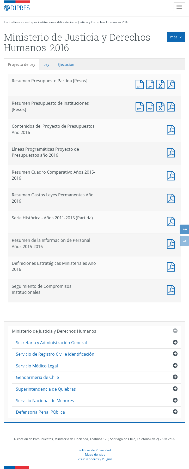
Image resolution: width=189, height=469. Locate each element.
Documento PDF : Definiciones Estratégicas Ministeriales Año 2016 (172, 266)
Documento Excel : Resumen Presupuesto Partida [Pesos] (161, 84)
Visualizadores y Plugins (95, 459)
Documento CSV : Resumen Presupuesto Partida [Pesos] (151, 84)
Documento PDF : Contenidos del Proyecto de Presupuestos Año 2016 (172, 129)
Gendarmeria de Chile (37, 377)
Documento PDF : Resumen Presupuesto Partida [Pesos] (172, 84)
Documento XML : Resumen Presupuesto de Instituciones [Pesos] (141, 106)
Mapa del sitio (95, 454)
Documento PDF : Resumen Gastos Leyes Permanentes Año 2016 (172, 198)
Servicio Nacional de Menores (45, 400)
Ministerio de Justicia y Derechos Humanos (89, 22)
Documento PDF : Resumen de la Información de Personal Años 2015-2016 (172, 243)
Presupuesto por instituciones (34, 22)
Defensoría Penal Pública (40, 412)
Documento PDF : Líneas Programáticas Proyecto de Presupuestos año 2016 (172, 152)
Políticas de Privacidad (94, 450)
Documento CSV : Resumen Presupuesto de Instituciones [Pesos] (151, 106)
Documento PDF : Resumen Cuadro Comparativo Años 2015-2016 (172, 175)
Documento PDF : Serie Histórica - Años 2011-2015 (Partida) (172, 221)
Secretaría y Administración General (51, 342)
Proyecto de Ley (21, 64)
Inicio (7, 22)
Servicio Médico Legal (37, 366)
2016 (125, 22)
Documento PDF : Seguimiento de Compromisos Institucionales (172, 289)
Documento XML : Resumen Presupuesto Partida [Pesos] (141, 84)
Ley (46, 64)
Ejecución (66, 64)
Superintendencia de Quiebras (46, 389)
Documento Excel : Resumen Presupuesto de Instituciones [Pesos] (161, 106)
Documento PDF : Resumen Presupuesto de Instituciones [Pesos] (172, 106)
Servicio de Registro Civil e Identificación (55, 354)
